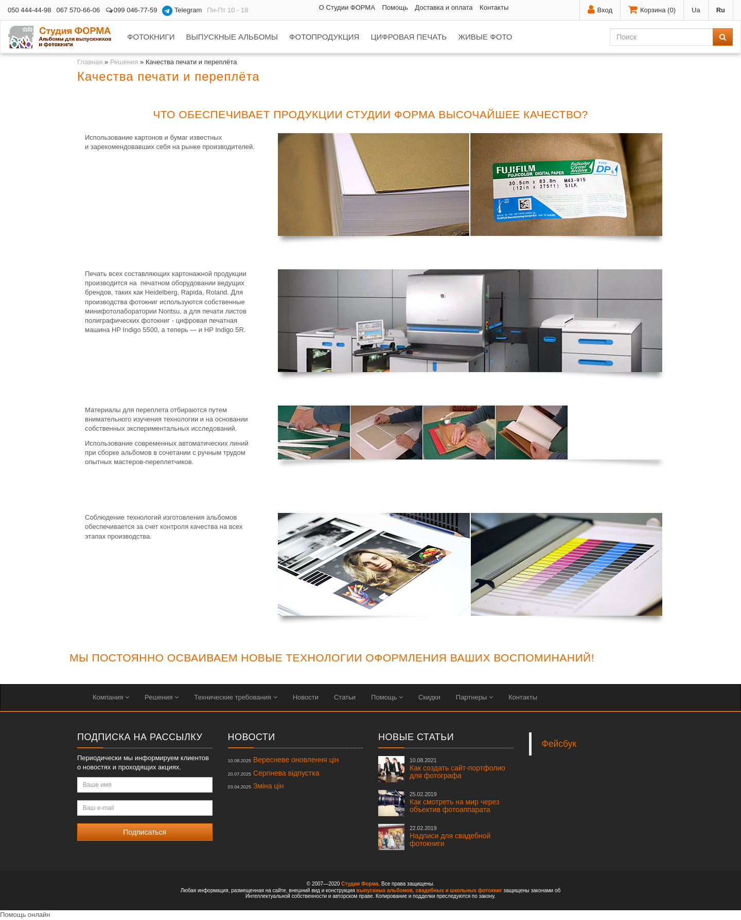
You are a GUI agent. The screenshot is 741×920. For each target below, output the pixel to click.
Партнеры (474, 697)
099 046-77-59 (131, 10)
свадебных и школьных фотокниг (458, 890)
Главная (89, 62)
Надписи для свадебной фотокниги (450, 836)
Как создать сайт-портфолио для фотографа (457, 768)
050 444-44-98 (29, 10)
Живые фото (485, 36)
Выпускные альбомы (232, 36)
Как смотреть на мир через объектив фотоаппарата (454, 802)
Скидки (429, 697)
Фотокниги (150, 36)
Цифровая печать (408, 36)
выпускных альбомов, (385, 890)
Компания (111, 697)
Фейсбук (559, 744)
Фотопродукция (324, 36)
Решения (124, 62)
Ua (696, 10)
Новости (306, 697)
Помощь (395, 7)
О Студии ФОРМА (347, 7)
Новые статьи (416, 737)
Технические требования (235, 697)
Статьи (345, 697)
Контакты (494, 7)
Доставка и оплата (443, 7)
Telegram (182, 11)
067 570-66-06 (78, 10)
